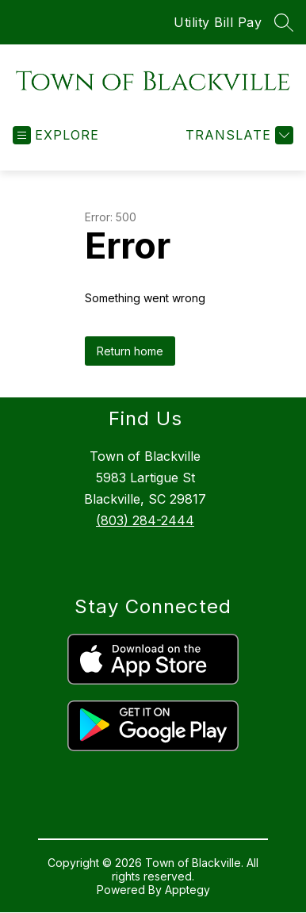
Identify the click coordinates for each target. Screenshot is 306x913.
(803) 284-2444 (145, 520)
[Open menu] (56, 135)
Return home (130, 351)
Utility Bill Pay (218, 22)
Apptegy (187, 889)
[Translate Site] (237, 135)
